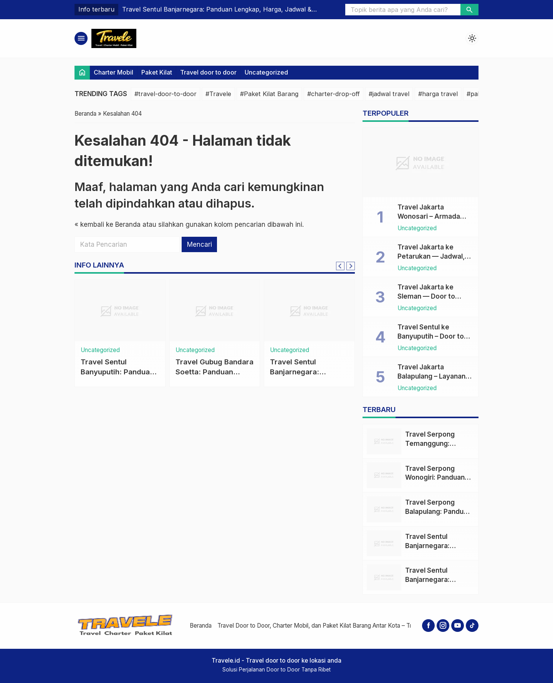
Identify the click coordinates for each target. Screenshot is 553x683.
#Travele (218, 94)
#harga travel (438, 94)
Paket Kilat (156, 72)
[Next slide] (350, 266)
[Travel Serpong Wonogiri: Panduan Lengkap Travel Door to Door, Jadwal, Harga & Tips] (384, 475)
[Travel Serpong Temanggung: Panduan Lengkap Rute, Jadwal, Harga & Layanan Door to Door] (384, 441)
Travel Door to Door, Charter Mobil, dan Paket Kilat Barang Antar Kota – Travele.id (324, 625)
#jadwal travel (389, 94)
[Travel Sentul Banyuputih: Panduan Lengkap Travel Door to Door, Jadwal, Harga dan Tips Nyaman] (120, 310)
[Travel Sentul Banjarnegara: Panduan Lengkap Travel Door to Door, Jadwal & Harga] (309, 310)
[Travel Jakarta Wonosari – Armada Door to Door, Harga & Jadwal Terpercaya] (420, 162)
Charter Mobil (113, 72)
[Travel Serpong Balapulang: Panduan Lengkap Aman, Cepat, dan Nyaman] (384, 509)
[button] (469, 9)
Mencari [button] (199, 244)
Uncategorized (266, 72)
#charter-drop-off (333, 94)
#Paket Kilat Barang (269, 94)
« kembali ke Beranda (108, 224)
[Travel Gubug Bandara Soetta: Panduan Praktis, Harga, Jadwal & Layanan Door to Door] (215, 310)
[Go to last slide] (340, 266)
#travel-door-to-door (165, 94)
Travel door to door (208, 72)
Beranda (201, 625)
